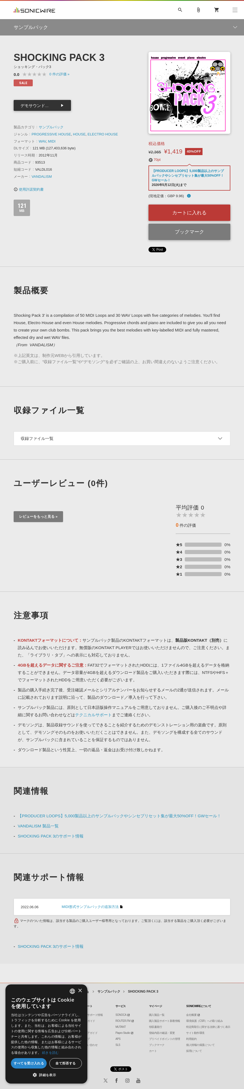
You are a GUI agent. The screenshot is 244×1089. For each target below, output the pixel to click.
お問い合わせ (89, 1044)
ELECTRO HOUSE (103, 134)
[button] (46, 1075)
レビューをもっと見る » (38, 516)
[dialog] (46, 1034)
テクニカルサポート (93, 714)
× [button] (80, 991)
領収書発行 (155, 1026)
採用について (194, 1050)
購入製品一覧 (157, 1014)
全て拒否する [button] (65, 1063)
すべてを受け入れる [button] (29, 1063)
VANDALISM (42, 176)
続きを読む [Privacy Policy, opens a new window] (50, 1052)
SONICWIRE (34, 10)
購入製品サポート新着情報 (164, 1020)
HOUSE (79, 134)
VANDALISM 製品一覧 (38, 826)
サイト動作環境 (195, 1032)
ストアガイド (89, 1032)
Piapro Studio (122, 1032)
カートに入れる (189, 212)
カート (153, 1050)
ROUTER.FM (122, 1020)
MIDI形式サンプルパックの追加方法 (90, 907)
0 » (59, 74)
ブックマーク (189, 232)
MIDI (51, 141)
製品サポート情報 (92, 1014)
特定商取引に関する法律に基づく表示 (208, 1026)
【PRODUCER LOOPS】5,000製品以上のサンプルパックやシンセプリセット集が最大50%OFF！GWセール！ (188, 175)
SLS (117, 1044)
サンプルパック (51, 127)
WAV (42, 141)
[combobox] (72, 991)
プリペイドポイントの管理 (164, 1038)
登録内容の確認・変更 (162, 1032)
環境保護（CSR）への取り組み (204, 1020)
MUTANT (120, 1026)
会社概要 (191, 1014)
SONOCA (120, 1014)
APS (118, 1038)
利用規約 (191, 1038)
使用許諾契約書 (29, 189)
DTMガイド (88, 1020)
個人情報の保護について (200, 1044)
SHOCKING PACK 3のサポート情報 (51, 836)
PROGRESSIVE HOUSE (51, 134)
